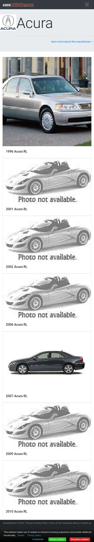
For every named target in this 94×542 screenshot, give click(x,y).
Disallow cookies (80, 539)
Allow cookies (57, 539)
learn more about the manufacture (72, 41)
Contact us (86, 523)
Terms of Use (55, 523)
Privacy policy (34, 535)
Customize (37, 539)
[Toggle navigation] (86, 4)
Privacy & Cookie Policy (36, 523)
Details (21, 535)
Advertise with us (71, 523)
